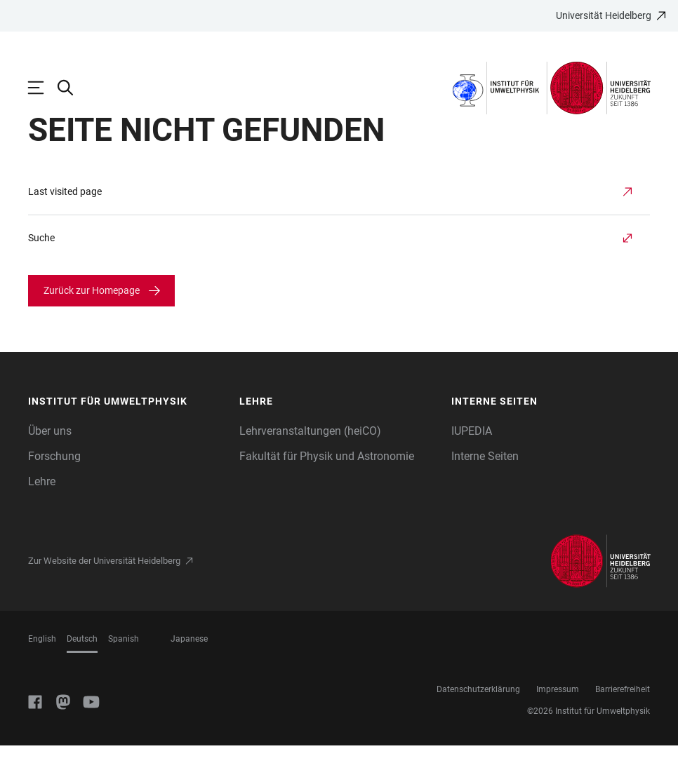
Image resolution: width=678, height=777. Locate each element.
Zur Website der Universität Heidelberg (104, 592)
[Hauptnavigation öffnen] (43, 87)
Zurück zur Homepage (92, 321)
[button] (127, 433)
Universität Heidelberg (603, 15)
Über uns (50, 462)
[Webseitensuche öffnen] (72, 87)
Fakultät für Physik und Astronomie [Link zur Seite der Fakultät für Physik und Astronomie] (326, 487)
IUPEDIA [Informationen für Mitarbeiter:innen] (471, 462)
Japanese (189, 670)
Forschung (54, 487)
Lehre (41, 513)
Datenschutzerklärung (478, 721)
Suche (41, 269)
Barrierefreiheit (622, 721)
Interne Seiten (485, 487)
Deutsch (82, 670)
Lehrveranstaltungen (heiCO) (310, 462)
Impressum (557, 721)
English (42, 670)
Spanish (123, 670)
